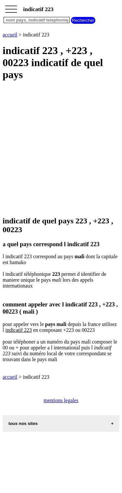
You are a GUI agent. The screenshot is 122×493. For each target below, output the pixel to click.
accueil (10, 34)
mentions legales (61, 400)
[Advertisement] (61, 149)
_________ (11, 7)
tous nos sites (23, 423)
